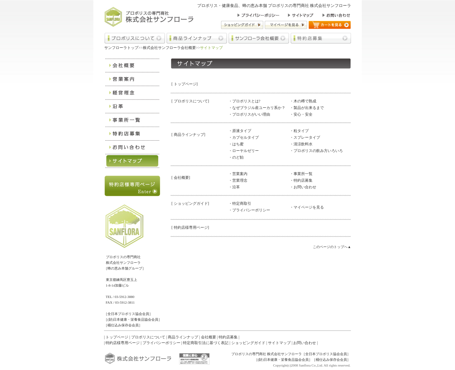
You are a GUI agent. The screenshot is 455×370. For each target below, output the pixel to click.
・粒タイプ (299, 131)
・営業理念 (237, 180)
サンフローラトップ (121, 47)
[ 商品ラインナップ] (188, 134)
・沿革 (234, 187)
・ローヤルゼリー (243, 151)
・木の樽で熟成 (303, 101)
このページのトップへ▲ (332, 247)
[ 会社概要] (181, 177)
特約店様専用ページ (123, 343)
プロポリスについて (148, 337)
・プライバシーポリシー (249, 210)
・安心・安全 (301, 114)
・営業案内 (237, 174)
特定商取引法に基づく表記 (205, 343)
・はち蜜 (236, 144)
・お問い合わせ (303, 187)
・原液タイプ (239, 131)
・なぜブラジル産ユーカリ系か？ (256, 108)
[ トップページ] (185, 84)
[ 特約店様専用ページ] (190, 227)
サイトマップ (279, 343)
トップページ (117, 337)
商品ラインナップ (183, 337)
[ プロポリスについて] (190, 101)
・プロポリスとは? (244, 101)
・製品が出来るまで (307, 108)
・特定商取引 (239, 203)
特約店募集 (228, 337)
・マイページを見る (307, 207)
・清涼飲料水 (301, 144)
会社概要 (208, 337)
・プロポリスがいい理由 (249, 114)
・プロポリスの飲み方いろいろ (316, 151)
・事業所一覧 (301, 174)
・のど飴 (236, 157)
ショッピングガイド (248, 343)
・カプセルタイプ (243, 137)
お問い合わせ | (305, 343)
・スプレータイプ (305, 137)
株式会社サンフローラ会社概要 (169, 47)
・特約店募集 (301, 180)
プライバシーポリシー (161, 343)
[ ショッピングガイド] (190, 203)
